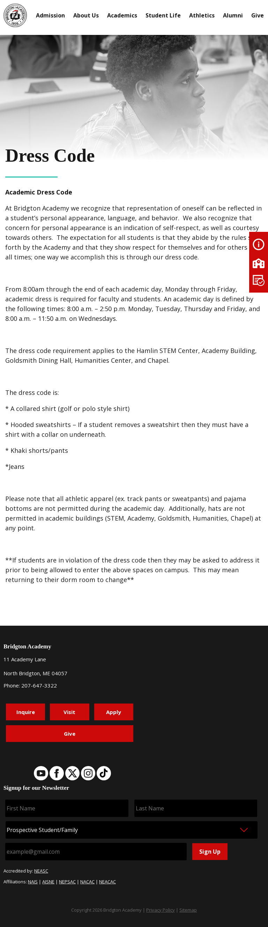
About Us (86, 15)
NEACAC (107, 881)
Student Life (163, 15)
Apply (113, 711)
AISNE (48, 881)
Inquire (25, 711)
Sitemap (188, 910)
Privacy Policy (160, 910)
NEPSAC (67, 881)
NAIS (33, 881)
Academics (122, 15)
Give (257, 15)
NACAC (87, 881)
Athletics (202, 15)
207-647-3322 (39, 685)
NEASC (41, 871)
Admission (50, 15)
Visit (69, 711)
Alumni (233, 15)
